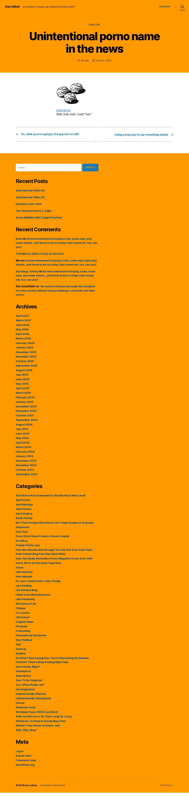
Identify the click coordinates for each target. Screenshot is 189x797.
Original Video (25, 626)
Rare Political (24, 644)
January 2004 (25, 460)
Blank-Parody (24, 522)
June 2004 (23, 437)
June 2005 (23, 383)
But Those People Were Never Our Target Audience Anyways (56, 527)
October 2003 (25, 474)
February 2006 (25, 347)
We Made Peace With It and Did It (37, 716)
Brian (19, 238)
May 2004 (22, 442)
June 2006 (23, 329)
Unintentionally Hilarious (32, 698)
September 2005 (27, 370)
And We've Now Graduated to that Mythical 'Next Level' (52, 499)
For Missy (22, 545)
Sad (18, 648)
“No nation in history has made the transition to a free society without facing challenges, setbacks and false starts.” (57, 295)
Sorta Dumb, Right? (28, 671)
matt (86, 60)
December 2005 (26, 356)
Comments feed (26, 764)
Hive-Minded (24, 580)
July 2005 (22, 379)
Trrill (19, 254)
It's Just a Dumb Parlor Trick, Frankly (39, 585)
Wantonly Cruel (26, 711)
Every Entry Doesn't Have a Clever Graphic (43, 540)
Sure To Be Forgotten (29, 684)
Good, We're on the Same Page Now (39, 567)
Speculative (23, 680)
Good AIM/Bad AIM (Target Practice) (40, 217)
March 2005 (24, 397)
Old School (23, 621)
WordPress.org (26, 769)
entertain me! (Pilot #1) (31, 197)
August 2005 (24, 374)
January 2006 (25, 351)
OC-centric (23, 617)
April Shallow (24, 518)
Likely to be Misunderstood (34, 599)
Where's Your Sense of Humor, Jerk (39, 729)
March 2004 (24, 451)
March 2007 (24, 324)
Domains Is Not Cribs (29, 204)
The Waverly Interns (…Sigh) (34, 211)
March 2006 (24, 342)
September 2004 (27, 424)
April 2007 (23, 320)
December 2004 (26, 410)
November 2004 (26, 415)
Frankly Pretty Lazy (28, 549)
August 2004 (24, 428)
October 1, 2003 (104, 60)
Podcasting (23, 635)
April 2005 (23, 392)
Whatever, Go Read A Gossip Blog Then (42, 725)
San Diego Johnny (27, 275)
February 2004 (25, 456)
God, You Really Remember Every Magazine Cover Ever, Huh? (56, 562)
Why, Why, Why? (27, 734)
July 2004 (22, 433)
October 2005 (25, 365)
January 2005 (25, 406)
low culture (13, 6)
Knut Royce (63, 110)
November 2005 (26, 360)
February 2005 (25, 401)
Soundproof (23, 675)
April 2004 (23, 447)
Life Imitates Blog (27, 594)
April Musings (25, 508)
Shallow (94, 25)
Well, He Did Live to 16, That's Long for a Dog (45, 720)
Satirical (21, 653)
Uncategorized (25, 693)
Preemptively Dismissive (32, 639)
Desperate (23, 531)
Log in (20, 755)
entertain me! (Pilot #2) (31, 190)
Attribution (164, 6)
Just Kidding (24, 590)
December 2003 (26, 465)
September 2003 (27, 478)
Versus (20, 707)
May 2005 (22, 388)
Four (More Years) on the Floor (46, 254)
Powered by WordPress (53, 789)
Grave (20, 571)
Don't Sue (22, 536)
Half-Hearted (24, 576)
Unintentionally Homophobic (34, 702)
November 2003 (26, 469)
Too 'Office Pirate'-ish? (31, 689)
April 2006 (23, 338)
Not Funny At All (26, 608)
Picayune (22, 630)
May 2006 (22, 333)
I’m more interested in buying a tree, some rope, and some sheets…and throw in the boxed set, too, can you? (56, 243)
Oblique (21, 612)
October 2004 (25, 419)
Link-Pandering (26, 603)
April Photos (24, 513)
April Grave (23, 504)
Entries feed (24, 760)
